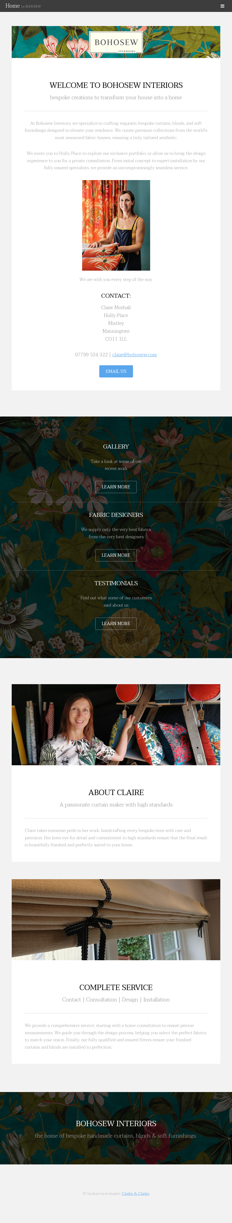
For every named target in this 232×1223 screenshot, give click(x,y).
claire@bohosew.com (134, 355)
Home (23, 6)
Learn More (116, 487)
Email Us (116, 371)
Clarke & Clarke (135, 1193)
